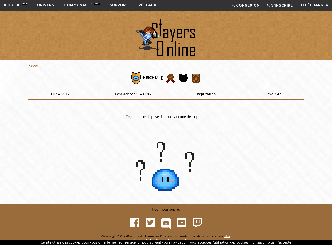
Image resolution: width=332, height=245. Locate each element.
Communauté (82, 5)
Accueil (15, 5)
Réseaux (147, 5)
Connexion (246, 5)
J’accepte (284, 242)
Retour (34, 65)
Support (119, 5)
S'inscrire (280, 5)
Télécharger (314, 5)
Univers (45, 5)
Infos (227, 236)
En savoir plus (263, 242)
